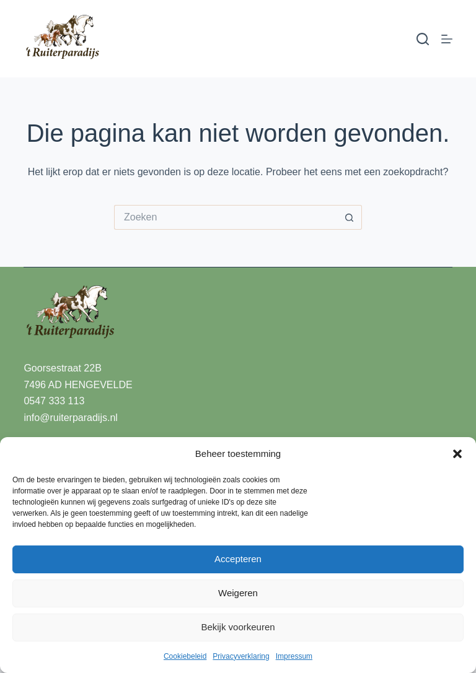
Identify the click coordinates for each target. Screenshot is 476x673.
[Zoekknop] (349, 217)
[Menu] (446, 39)
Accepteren (238, 559)
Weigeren (238, 593)
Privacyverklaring (241, 656)
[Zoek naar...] (225, 217)
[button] (457, 454)
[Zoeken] (422, 39)
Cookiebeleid (185, 656)
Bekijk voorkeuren (238, 627)
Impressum (294, 656)
